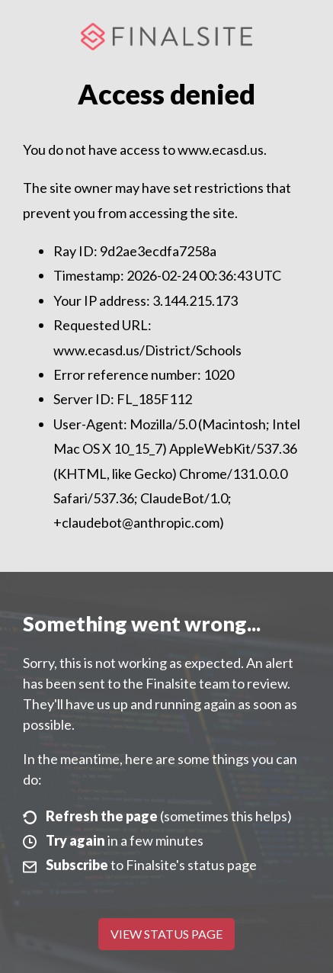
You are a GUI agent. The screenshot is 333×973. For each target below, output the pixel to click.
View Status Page (166, 933)
